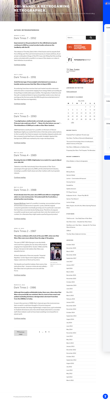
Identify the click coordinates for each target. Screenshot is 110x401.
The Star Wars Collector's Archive (76, 234)
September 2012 (71, 360)
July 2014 (69, 322)
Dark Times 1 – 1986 (25, 287)
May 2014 (69, 329)
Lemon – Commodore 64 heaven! (76, 178)
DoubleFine (69, 185)
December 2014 (71, 305)
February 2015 (70, 299)
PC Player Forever (71, 192)
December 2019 (71, 248)
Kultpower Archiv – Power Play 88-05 (77, 195)
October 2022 (70, 244)
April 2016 (69, 268)
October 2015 (70, 282)
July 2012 (69, 366)
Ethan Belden (70, 161)
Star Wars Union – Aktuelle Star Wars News (79, 221)
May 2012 (69, 373)
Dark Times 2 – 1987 (25, 231)
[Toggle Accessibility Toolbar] (105, 396)
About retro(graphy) (82, 161)
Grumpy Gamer (70, 182)
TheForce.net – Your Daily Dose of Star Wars (79, 218)
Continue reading (20, 65)
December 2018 (71, 255)
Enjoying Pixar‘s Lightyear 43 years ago (77, 135)
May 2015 (69, 292)
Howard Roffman (20, 203)
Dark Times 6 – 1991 (25, 77)
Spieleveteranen (71, 188)
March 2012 (70, 380)
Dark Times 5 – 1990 (25, 116)
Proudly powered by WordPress (23, 396)
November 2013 (71, 333)
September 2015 (71, 285)
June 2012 (69, 370)
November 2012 (71, 353)
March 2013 (70, 343)
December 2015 (71, 275)
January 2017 (70, 265)
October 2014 (70, 312)
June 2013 (69, 336)
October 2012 (70, 356)
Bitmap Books (70, 172)
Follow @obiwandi (71, 91)
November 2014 (71, 309)
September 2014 (71, 316)
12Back (68, 230)
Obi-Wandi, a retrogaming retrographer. (42, 8)
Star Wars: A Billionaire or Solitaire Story (77, 147)
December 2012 (71, 349)
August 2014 (70, 319)
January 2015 (70, 302)
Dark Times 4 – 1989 (25, 155)
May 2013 (69, 339)
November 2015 (71, 278)
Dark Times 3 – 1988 (25, 189)
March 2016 (70, 272)
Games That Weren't (72, 199)
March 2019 (70, 251)
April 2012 (69, 377)
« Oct (72, 122)
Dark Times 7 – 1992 (25, 38)
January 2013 (70, 346)
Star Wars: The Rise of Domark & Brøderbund (79, 138)
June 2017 (69, 261)
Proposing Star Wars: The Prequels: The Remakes (80, 150)
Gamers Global (70, 175)
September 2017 (71, 258)
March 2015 (70, 295)
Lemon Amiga (70, 202)
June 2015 (69, 288)
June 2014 (69, 326)
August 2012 (70, 363)
